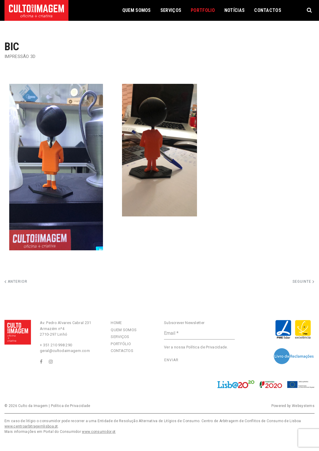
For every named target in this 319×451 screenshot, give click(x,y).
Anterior (15, 281)
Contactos (267, 10)
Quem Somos (136, 10)
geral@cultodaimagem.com (65, 350)
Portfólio (121, 344)
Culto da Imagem (33, 406)
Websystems (303, 406)
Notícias (234, 10)
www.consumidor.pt (98, 432)
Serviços (170, 10)
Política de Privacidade (206, 347)
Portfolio (203, 10)
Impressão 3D (20, 56)
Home (116, 322)
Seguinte (304, 281)
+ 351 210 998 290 (56, 345)
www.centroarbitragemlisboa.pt (31, 426)
